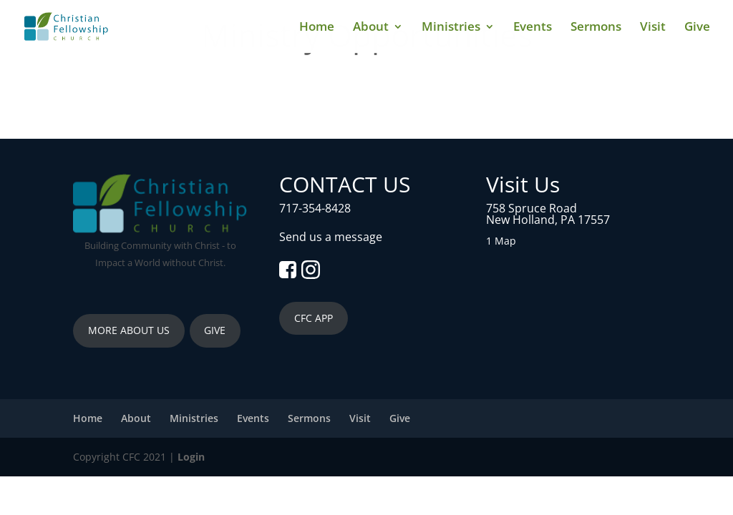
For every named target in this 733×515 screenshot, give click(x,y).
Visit (653, 27)
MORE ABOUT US (129, 330)
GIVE (214, 330)
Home (316, 27)
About (371, 27)
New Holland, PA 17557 (548, 219)
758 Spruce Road (531, 208)
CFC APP (313, 318)
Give (697, 27)
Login (191, 457)
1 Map (501, 240)
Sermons (596, 27)
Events (532, 27)
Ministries (451, 27)
